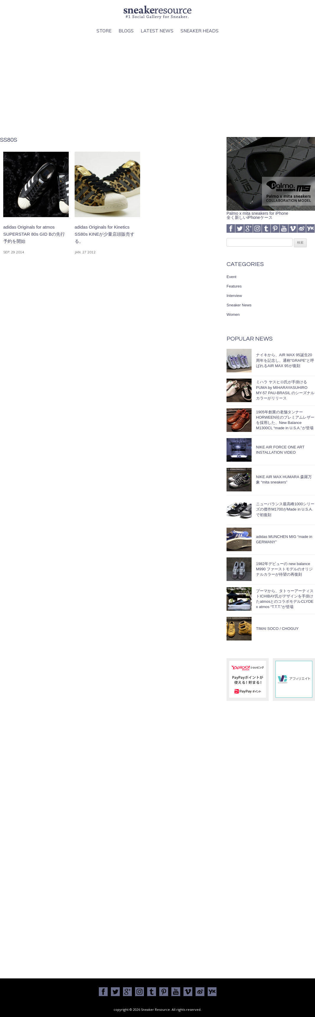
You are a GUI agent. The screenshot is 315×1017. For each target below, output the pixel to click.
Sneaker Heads (200, 31)
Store (103, 31)
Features (234, 286)
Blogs (126, 31)
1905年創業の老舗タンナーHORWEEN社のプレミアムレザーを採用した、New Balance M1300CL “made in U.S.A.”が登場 (285, 420)
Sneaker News (239, 305)
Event (231, 277)
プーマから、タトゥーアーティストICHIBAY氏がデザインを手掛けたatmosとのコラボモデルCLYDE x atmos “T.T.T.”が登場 (285, 599)
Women (233, 314)
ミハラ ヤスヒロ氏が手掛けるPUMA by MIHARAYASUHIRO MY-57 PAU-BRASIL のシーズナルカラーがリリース (285, 390)
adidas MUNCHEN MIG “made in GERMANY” (284, 539)
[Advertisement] (157, 85)
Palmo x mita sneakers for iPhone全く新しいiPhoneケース (271, 213)
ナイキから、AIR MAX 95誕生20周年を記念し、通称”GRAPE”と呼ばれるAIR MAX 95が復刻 (285, 360)
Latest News (157, 31)
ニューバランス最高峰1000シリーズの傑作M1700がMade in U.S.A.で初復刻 (285, 509)
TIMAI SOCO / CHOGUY (277, 628)
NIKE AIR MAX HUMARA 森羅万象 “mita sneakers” (284, 479)
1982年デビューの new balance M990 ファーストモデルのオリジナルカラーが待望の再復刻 (284, 569)
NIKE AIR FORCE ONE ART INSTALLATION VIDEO (280, 450)
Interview (234, 295)
